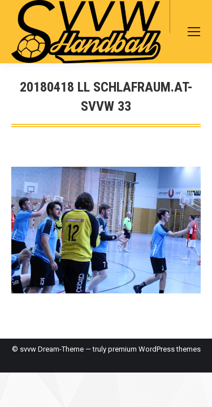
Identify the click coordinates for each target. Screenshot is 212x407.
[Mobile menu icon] (194, 31)
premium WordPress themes (154, 349)
